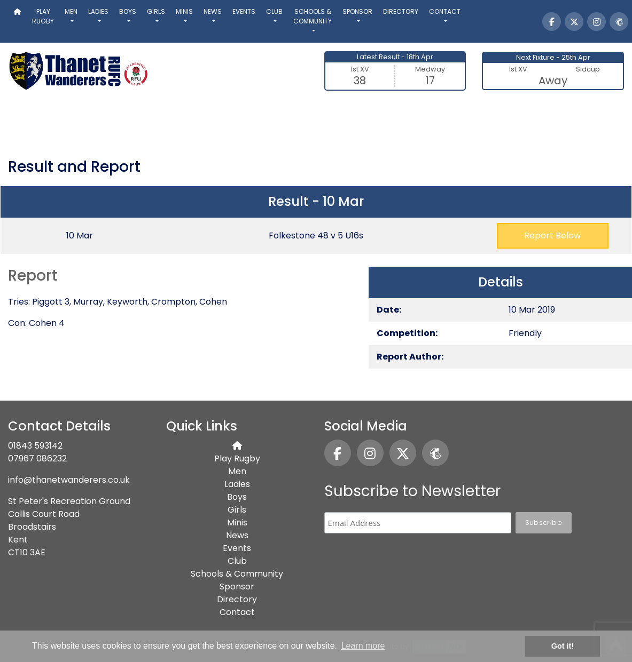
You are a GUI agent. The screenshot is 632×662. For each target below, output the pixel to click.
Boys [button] (127, 11)
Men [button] (71, 11)
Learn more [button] (363, 645)
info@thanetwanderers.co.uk (69, 480)
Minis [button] (184, 11)
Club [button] (274, 11)
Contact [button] (445, 11)
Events (243, 11)
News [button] (213, 11)
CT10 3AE (26, 552)
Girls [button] (156, 11)
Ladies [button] (98, 11)
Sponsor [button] (357, 11)
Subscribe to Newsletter (412, 491)
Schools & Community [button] (312, 16)
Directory (400, 11)
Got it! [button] (562, 646)
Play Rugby (43, 16)
